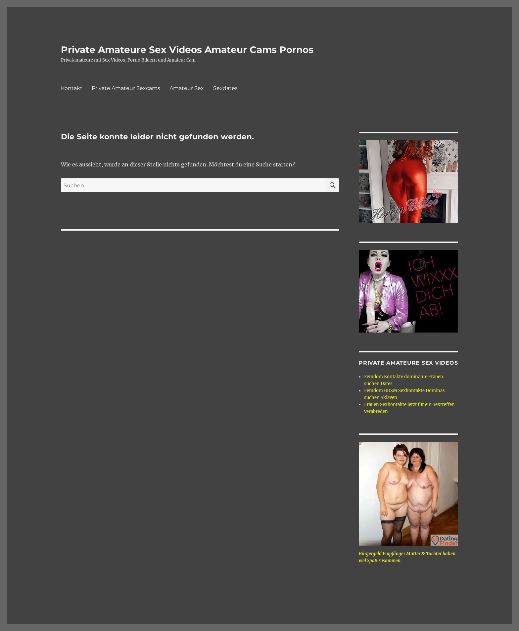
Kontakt (71, 88)
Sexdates (225, 88)
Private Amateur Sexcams (126, 88)
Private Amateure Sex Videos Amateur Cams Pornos (187, 49)
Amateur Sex (186, 88)
